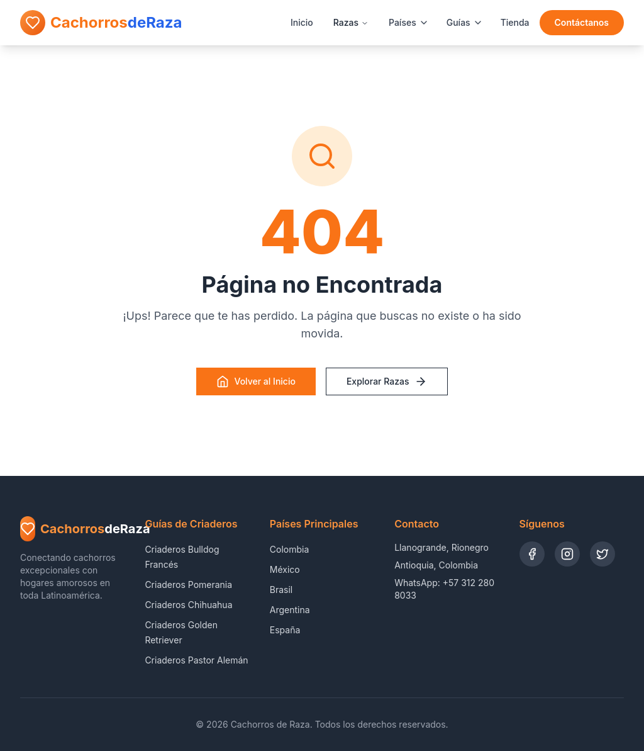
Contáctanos (582, 22)
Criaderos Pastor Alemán (196, 660)
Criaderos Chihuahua (188, 604)
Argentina (290, 609)
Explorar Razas (387, 381)
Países (409, 22)
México (285, 569)
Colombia (289, 549)
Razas (351, 22)
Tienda (515, 22)
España (285, 629)
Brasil (281, 589)
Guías (465, 22)
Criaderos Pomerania (188, 584)
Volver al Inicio (255, 381)
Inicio (302, 22)
